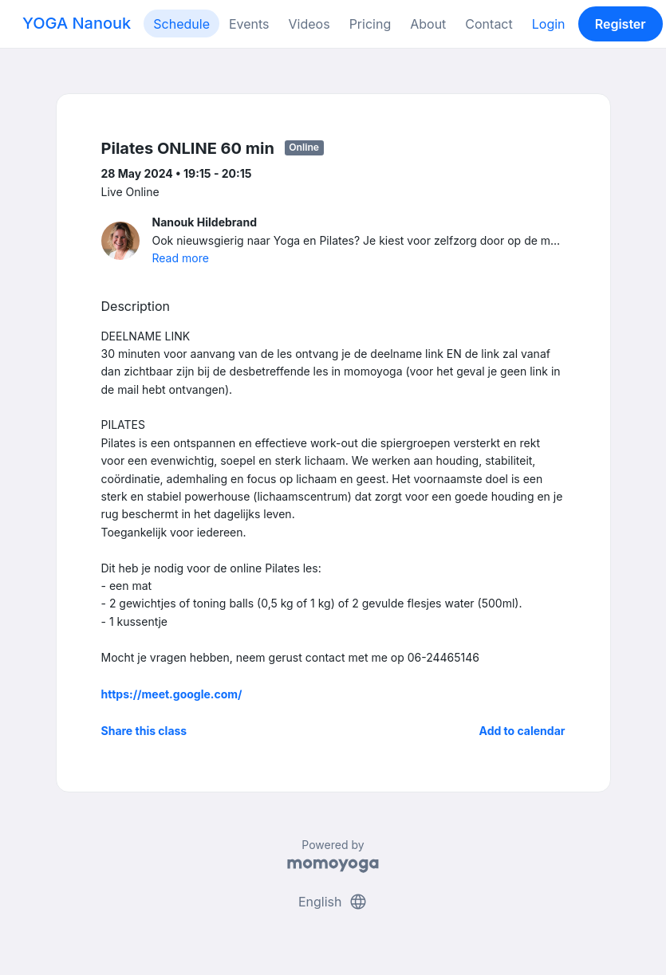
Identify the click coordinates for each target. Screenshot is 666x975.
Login (549, 24)
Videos (309, 24)
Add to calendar (522, 730)
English (333, 901)
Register (620, 24)
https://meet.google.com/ (171, 694)
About (428, 24)
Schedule (181, 24)
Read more (180, 258)
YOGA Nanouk (76, 23)
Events (249, 24)
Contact (488, 24)
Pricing (370, 24)
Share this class (144, 730)
